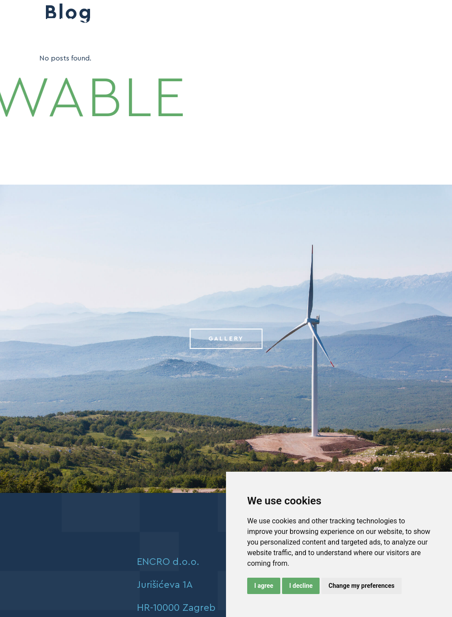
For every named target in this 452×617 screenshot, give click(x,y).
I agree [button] (263, 585)
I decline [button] (301, 585)
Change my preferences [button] (361, 585)
